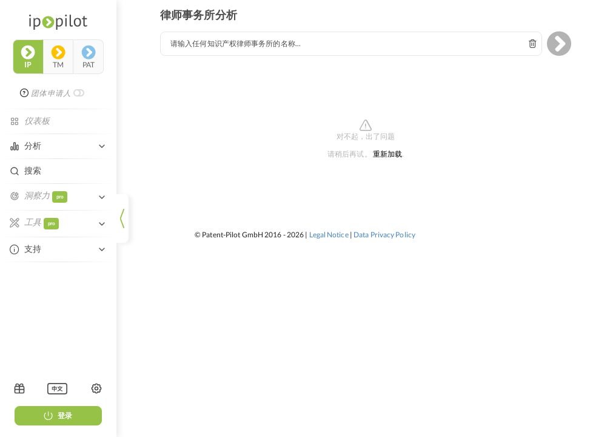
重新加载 (387, 154)
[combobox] (351, 44)
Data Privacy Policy (384, 234)
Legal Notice (329, 234)
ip (28, 57)
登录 (58, 415)
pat (88, 57)
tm (58, 57)
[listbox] (57, 388)
